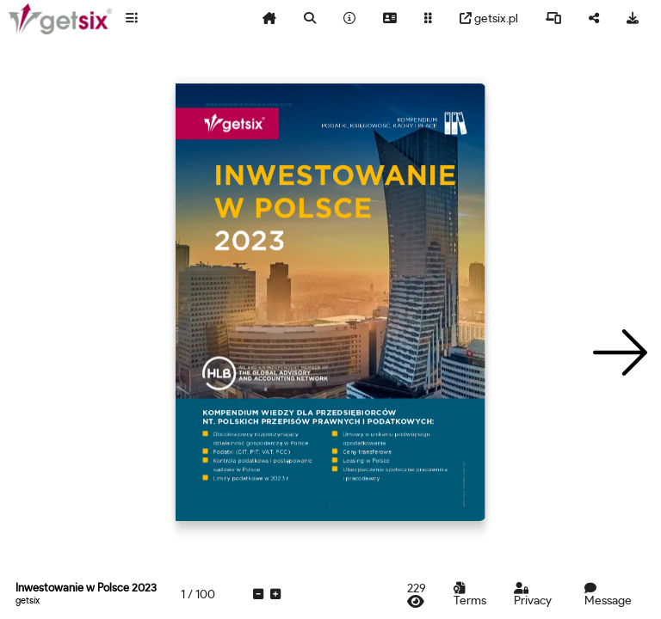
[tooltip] (131, 19)
